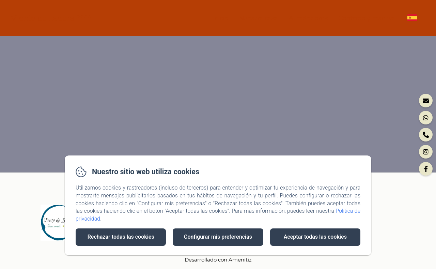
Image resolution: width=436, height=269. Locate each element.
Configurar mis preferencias (218, 237)
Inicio (221, 18)
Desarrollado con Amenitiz (218, 259)
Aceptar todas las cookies (315, 237)
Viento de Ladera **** (51, 18)
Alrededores (308, 18)
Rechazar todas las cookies (121, 237)
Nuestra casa (258, 18)
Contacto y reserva (366, 18)
